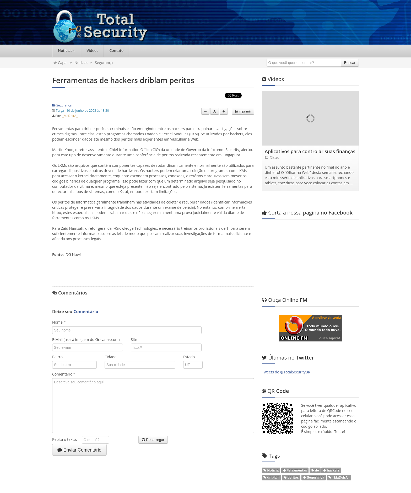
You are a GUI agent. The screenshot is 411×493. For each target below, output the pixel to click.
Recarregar (153, 440)
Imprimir (243, 111)
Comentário (63, 374)
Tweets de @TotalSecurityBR (286, 320)
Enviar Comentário (79, 450)
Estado (189, 356)
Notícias (66, 50)
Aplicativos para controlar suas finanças (310, 151)
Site (134, 339)
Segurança (104, 62)
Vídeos (92, 50)
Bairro (57, 356)
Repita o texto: (66, 439)
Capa (60, 62)
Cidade (110, 356)
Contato (116, 50)
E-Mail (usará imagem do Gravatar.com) (86, 339)
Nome (59, 322)
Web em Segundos (343, 486)
